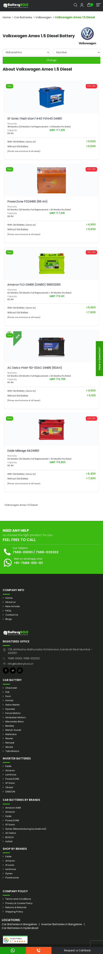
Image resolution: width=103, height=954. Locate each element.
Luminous (10, 774)
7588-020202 (47, 552)
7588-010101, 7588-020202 (24, 658)
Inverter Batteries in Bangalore (61, 924)
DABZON (10, 791)
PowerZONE (12, 779)
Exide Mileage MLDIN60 (23, 451)
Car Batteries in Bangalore (19, 924)
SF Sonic (10, 783)
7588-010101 (23, 552)
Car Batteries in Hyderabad (20, 928)
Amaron (10, 770)
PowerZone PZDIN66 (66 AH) (27, 201)
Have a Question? (99, 358)
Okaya (9, 787)
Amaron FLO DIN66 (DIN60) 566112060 (34, 285)
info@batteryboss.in (20, 664)
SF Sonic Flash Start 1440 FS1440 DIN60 (34, 118)
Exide (8, 766)
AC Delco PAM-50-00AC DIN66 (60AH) (34, 368)
